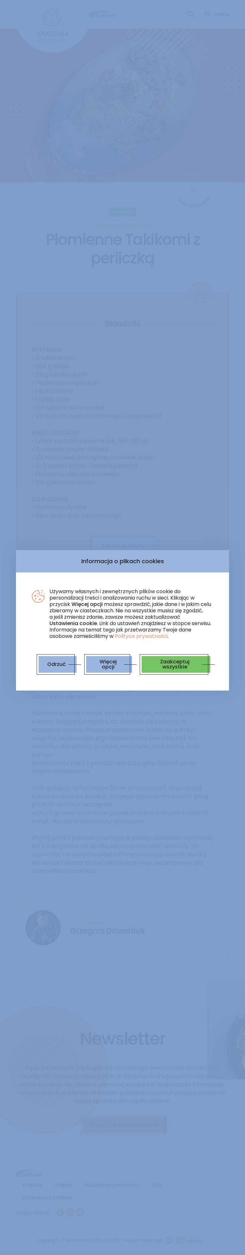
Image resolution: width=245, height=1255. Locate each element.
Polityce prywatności (141, 636)
